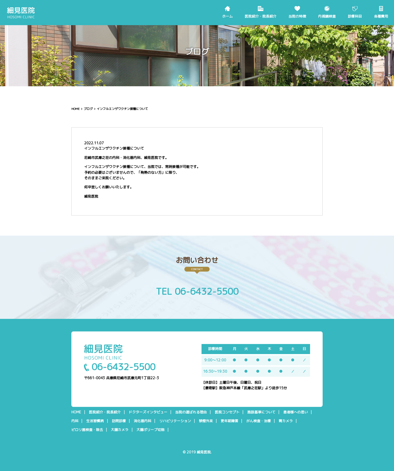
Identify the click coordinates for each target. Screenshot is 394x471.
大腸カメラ (119, 430)
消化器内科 (142, 421)
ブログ (88, 109)
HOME (75, 109)
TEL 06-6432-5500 (197, 291)
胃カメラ (286, 421)
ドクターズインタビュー (148, 412)
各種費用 (381, 16)
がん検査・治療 (258, 421)
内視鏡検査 (327, 16)
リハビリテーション (175, 421)
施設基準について (261, 412)
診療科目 (355, 16)
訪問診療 (119, 421)
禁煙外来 (206, 421)
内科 (74, 421)
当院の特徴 (297, 16)
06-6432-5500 (119, 366)
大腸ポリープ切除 (150, 430)
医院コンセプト (227, 412)
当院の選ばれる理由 (191, 412)
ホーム (227, 16)
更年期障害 (229, 421)
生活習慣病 (95, 421)
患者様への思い (295, 412)
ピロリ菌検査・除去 (87, 430)
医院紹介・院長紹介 (260, 16)
